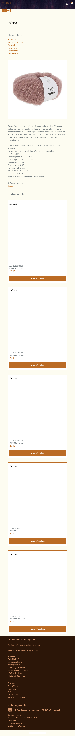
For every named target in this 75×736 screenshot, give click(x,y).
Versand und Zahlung (16, 697)
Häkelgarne (12, 48)
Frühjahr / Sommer (15, 42)
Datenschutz (13, 695)
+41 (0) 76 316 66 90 (16, 676)
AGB (10, 692)
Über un (11, 683)
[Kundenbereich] (67, 3)
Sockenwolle (13, 51)
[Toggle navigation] (8, 10)
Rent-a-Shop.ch (40, 733)
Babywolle (12, 45)
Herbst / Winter (14, 40)
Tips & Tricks (13, 686)
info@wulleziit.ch (15, 673)
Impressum (12, 689)
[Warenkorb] (71, 3)
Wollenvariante (14, 54)
